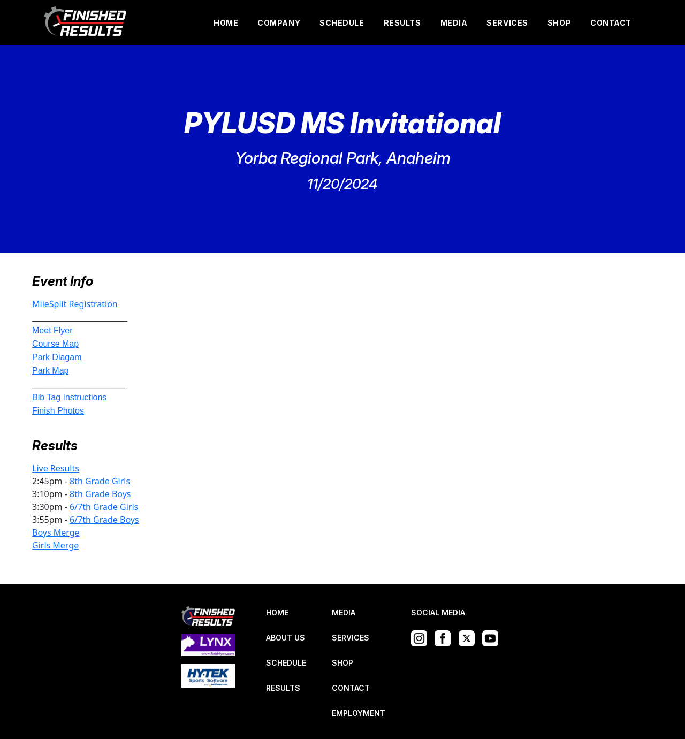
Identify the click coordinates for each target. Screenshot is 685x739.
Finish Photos (58, 410)
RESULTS (402, 22)
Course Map (55, 343)
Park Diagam (56, 357)
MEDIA (454, 22)
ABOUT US (285, 637)
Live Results (55, 468)
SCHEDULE (341, 22)
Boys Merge (56, 532)
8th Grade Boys (100, 494)
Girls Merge (55, 545)
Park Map (50, 370)
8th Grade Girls (100, 481)
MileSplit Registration (75, 304)
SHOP (559, 22)
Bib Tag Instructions (69, 397)
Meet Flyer (52, 330)
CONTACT (610, 22)
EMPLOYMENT (358, 713)
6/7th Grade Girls (104, 507)
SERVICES (507, 22)
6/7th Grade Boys (104, 519)
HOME (226, 22)
